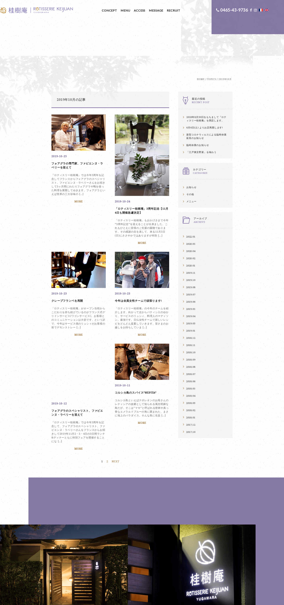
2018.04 (190, 395)
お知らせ (191, 187)
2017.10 (190, 432)
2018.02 (190, 410)
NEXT (115, 441)
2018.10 (190, 352)
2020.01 (190, 265)
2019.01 (190, 330)
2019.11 (190, 272)
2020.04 (190, 251)
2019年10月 (225, 79)
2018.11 (190, 345)
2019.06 (190, 301)
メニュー (191, 201)
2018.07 (190, 374)
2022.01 (190, 236)
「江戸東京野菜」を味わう (201, 152)
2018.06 (190, 381)
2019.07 (190, 294)
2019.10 (190, 280)
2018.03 (190, 403)
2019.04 (190, 316)
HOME (200, 79)
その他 (190, 194)
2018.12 (190, 337)
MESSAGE (123, 10)
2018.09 (190, 359)
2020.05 (190, 243)
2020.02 (190, 258)
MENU (92, 10)
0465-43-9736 (230, 9)
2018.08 (190, 366)
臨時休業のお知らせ (197, 145)
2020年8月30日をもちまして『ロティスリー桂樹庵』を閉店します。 (206, 118)
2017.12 (190, 424)
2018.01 (190, 417)
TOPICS (211, 79)
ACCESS (106, 10)
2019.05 (190, 309)
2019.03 (190, 323)
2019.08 (190, 287)
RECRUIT (140, 10)
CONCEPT (76, 10)
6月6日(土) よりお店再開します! (204, 127)
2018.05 (190, 388)
